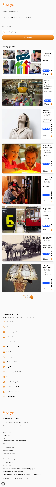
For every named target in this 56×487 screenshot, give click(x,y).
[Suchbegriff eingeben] (29, 32)
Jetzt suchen (28, 37)
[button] (3, 484)
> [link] (31, 297)
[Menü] (51, 4)
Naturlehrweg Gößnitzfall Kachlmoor (13, 471)
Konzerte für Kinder (8, 450)
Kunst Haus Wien (7, 466)
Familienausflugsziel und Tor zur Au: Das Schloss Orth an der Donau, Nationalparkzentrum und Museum (22, 474)
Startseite (5, 11)
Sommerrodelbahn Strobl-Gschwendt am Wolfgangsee (19, 468)
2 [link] (27, 297)
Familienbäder (7, 456)
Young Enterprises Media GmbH (19, 478)
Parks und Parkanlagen (9, 459)
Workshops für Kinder (9, 453)
